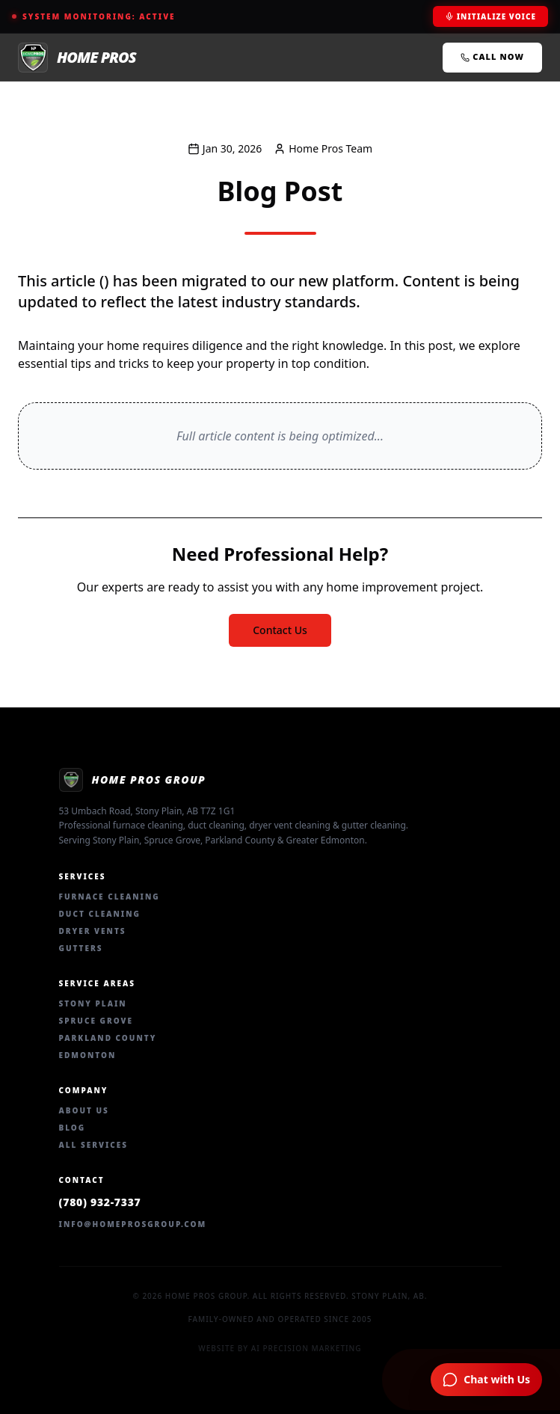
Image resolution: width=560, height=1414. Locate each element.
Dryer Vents (92, 931)
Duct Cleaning (100, 914)
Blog (72, 1127)
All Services (94, 1145)
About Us (84, 1110)
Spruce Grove (96, 1020)
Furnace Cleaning (109, 896)
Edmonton (88, 1055)
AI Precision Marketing (306, 1348)
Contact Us (280, 630)
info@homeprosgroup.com (133, 1224)
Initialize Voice (490, 16)
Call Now (492, 56)
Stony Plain (93, 1003)
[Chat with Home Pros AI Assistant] (486, 1379)
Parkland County (108, 1038)
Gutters (81, 948)
